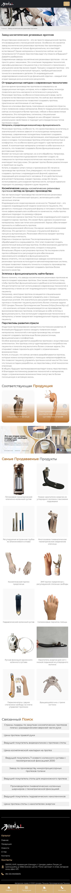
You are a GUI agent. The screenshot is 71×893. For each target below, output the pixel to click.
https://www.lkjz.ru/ (59, 305)
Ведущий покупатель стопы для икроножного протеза (35, 778)
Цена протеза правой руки (19, 735)
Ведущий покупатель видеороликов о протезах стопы (35, 742)
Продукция (26, 888)
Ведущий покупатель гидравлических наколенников (34, 796)
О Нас (44, 888)
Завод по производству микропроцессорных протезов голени (35, 769)
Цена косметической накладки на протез (28, 750)
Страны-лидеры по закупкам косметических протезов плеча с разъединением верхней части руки (35, 726)
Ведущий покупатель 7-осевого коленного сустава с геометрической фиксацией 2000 (35, 759)
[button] (65, 406)
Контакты (62, 888)
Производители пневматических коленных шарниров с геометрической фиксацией (35, 787)
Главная (4, 28)
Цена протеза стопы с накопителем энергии (29, 804)
